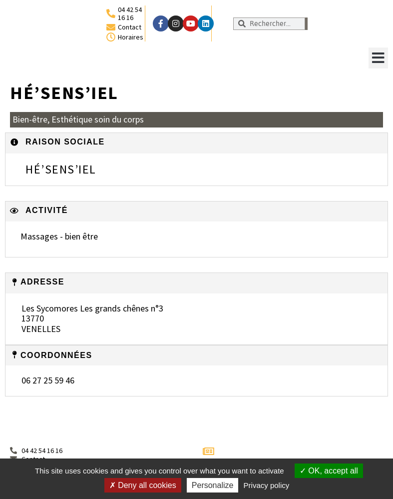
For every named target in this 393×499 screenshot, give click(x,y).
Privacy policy (267, 485)
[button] (378, 58)
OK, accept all (329, 470)
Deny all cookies (142, 485)
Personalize (213, 485)
